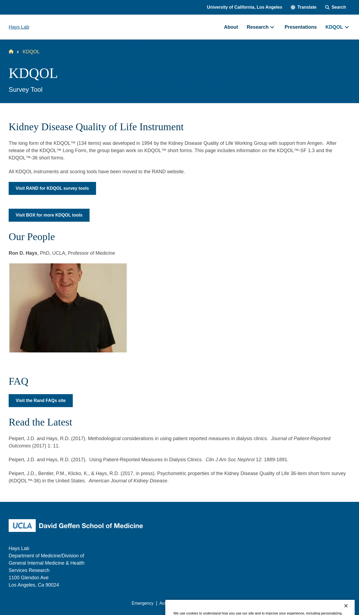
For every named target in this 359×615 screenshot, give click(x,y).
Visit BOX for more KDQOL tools (49, 215)
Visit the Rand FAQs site (41, 400)
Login (299, 603)
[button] (303, 7)
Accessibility (171, 603)
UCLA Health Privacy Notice (261, 603)
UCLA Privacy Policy (208, 603)
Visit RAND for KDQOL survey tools (52, 188)
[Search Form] (335, 7)
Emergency (143, 603)
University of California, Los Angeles (244, 7)
